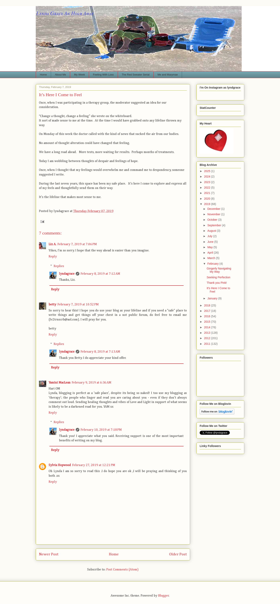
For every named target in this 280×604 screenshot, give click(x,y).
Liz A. (52, 244)
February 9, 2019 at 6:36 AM (91, 382)
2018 (207, 305)
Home (43, 74)
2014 (207, 327)
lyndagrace (67, 273)
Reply (53, 256)
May (210, 247)
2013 (207, 332)
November (214, 214)
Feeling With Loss (103, 74)
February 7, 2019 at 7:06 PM (77, 244)
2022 (207, 187)
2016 (207, 316)
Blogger (163, 595)
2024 (207, 176)
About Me (60, 74)
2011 (207, 343)
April (210, 252)
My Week (79, 74)
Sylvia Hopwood (60, 465)
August (212, 230)
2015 (207, 321)
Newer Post (48, 554)
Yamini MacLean (60, 382)
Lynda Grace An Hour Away (64, 13)
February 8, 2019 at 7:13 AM (100, 351)
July (210, 236)
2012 (207, 338)
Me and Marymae (167, 74)
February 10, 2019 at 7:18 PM (101, 430)
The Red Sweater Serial (135, 74)
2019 (207, 204)
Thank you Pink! (217, 282)
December (214, 208)
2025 (207, 171)
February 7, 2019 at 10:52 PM (78, 304)
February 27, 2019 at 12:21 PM (93, 465)
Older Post (178, 554)
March (211, 258)
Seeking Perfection (218, 277)
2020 (207, 198)
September (214, 225)
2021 (207, 193)
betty (52, 304)
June (210, 241)
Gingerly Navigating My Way (219, 270)
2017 (207, 310)
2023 (207, 182)
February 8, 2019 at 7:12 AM (100, 273)
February (213, 263)
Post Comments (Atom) (122, 569)
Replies (59, 266)
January (212, 298)
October (212, 219)
